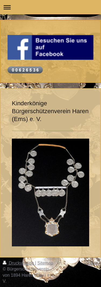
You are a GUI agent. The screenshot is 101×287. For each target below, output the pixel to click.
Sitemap (45, 263)
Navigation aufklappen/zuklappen (50, 7)
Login (93, 263)
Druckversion (19, 263)
